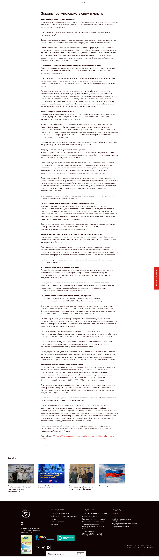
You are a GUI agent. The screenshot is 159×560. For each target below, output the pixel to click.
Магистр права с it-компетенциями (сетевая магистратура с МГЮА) (92, 536)
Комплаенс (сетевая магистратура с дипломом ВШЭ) (93, 530)
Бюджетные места (90, 520)
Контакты (55, 528)
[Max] (22, 527)
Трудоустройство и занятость (125, 527)
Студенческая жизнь (120, 530)
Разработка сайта (147, 558)
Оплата (115, 517)
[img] (44, 541)
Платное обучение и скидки (93, 522)
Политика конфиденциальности (31, 532)
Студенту (116, 513)
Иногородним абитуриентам (94, 525)
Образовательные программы (64, 520)
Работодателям (58, 525)
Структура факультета (61, 517)
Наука (53, 522)
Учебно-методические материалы (121, 523)
